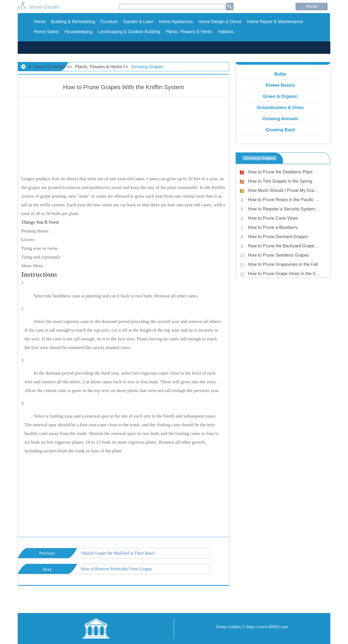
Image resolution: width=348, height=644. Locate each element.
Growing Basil (280, 129)
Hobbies (226, 31)
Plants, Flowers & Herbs (189, 31)
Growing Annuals (280, 118)
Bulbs (280, 74)
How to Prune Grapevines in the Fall (283, 264)
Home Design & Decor (219, 21)
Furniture (109, 21)
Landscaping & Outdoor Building (129, 31)
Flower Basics (280, 85)
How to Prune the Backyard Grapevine (284, 246)
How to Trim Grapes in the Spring (280, 181)
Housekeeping (78, 31)
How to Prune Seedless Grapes (278, 255)
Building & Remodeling (73, 21)
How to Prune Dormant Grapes (278, 236)
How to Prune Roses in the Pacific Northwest (284, 199)
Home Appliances (176, 21)
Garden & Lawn (138, 21)
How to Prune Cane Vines (273, 218)
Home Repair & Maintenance (275, 21)
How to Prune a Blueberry (273, 227)
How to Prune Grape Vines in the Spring (284, 273)
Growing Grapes (147, 66)
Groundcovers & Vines (280, 107)
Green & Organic (280, 96)
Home (312, 6)
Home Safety (46, 31)
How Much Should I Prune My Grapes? (284, 190)
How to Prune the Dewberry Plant (280, 172)
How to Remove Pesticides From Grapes (116, 569)
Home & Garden (50, 66)
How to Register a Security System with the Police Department (284, 209)
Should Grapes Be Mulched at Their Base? (118, 553)
